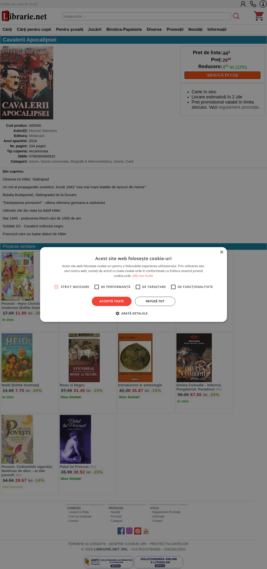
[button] (133, 313)
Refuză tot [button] (155, 301)
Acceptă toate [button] (112, 301)
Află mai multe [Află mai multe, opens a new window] (142, 276)
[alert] (133, 284)
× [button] (221, 252)
